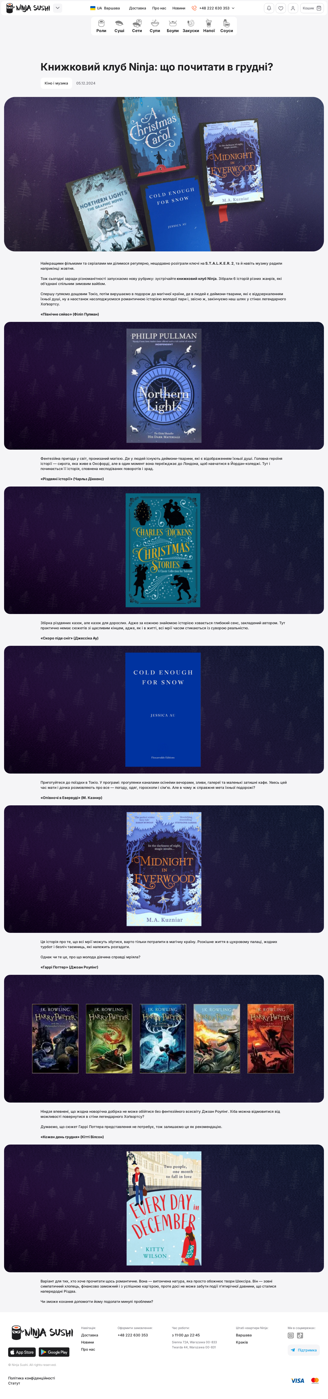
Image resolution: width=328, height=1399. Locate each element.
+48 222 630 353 (133, 1335)
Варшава (244, 1335)
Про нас (159, 8)
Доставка (137, 8)
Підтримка (304, 1350)
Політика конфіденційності (31, 1378)
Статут (14, 1383)
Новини (178, 8)
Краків (242, 1342)
